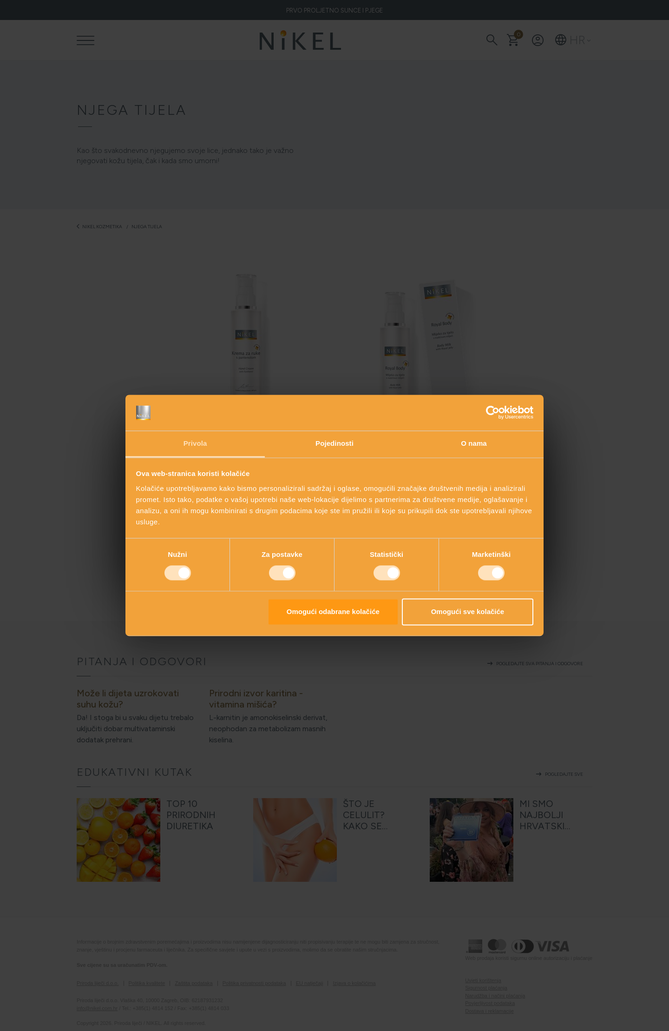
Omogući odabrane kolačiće (333, 611)
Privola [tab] (195, 443)
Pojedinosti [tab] (334, 443)
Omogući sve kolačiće (468, 611)
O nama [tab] (474, 443)
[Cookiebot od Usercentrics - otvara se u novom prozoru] (492, 413)
